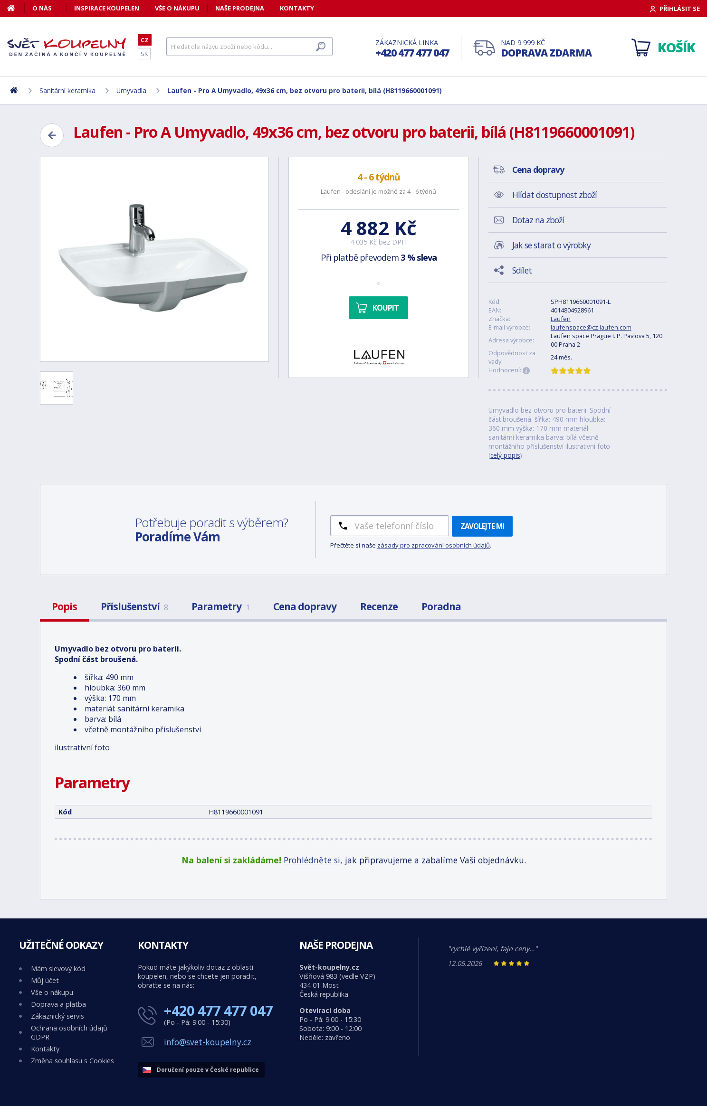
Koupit (386, 307)
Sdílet (522, 270)
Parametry (220, 606)
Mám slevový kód (58, 968)
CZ (145, 40)
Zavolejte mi (482, 526)
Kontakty (297, 8)
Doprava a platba (58, 1004)
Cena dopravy (304, 606)
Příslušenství (134, 606)
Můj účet (45, 980)
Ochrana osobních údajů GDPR (69, 1032)
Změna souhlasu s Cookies (72, 1060)
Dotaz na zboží (538, 220)
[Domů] (16, 8)
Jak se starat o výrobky (551, 245)
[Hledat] (249, 46)
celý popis (505, 455)
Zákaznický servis (57, 1016)
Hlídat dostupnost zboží (554, 194)
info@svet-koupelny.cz (207, 1042)
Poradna (441, 606)
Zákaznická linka (412, 48)
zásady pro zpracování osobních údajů (433, 545)
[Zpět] (52, 135)
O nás (42, 8)
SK (144, 53)
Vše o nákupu (177, 8)
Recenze (379, 606)
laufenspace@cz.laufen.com (591, 327)
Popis (64, 606)
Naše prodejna (239, 8)
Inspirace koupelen (106, 8)
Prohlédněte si (312, 860)
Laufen (561, 318)
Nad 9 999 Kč (546, 48)
